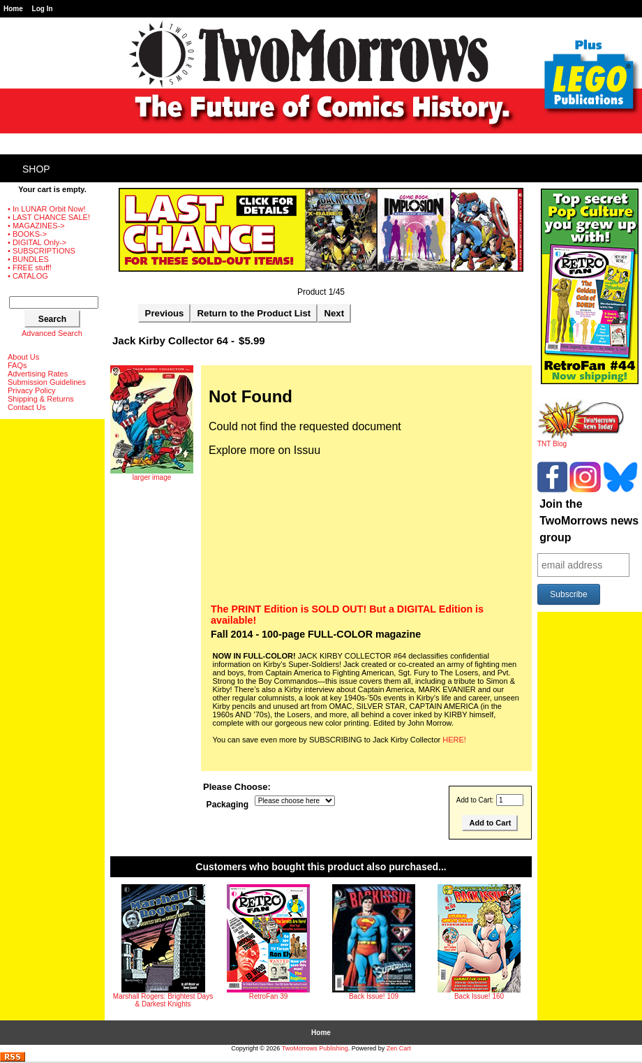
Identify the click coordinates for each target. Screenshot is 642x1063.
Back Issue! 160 (479, 996)
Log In (42, 9)
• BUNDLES (28, 259)
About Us (23, 357)
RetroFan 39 (268, 996)
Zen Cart (399, 1048)
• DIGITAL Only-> (37, 242)
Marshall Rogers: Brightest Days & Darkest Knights (163, 1000)
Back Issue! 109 (373, 996)
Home (13, 9)
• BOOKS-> (27, 234)
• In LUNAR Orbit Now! (46, 209)
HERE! (454, 739)
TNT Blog (581, 441)
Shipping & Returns (41, 399)
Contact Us (26, 407)
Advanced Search (52, 333)
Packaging (228, 804)
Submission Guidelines (47, 382)
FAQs (17, 365)
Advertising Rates (38, 373)
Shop (36, 169)
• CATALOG (28, 276)
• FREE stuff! (30, 267)
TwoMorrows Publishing (315, 1048)
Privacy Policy (31, 390)
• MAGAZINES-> (36, 225)
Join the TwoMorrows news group (589, 520)
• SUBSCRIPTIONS (41, 251)
